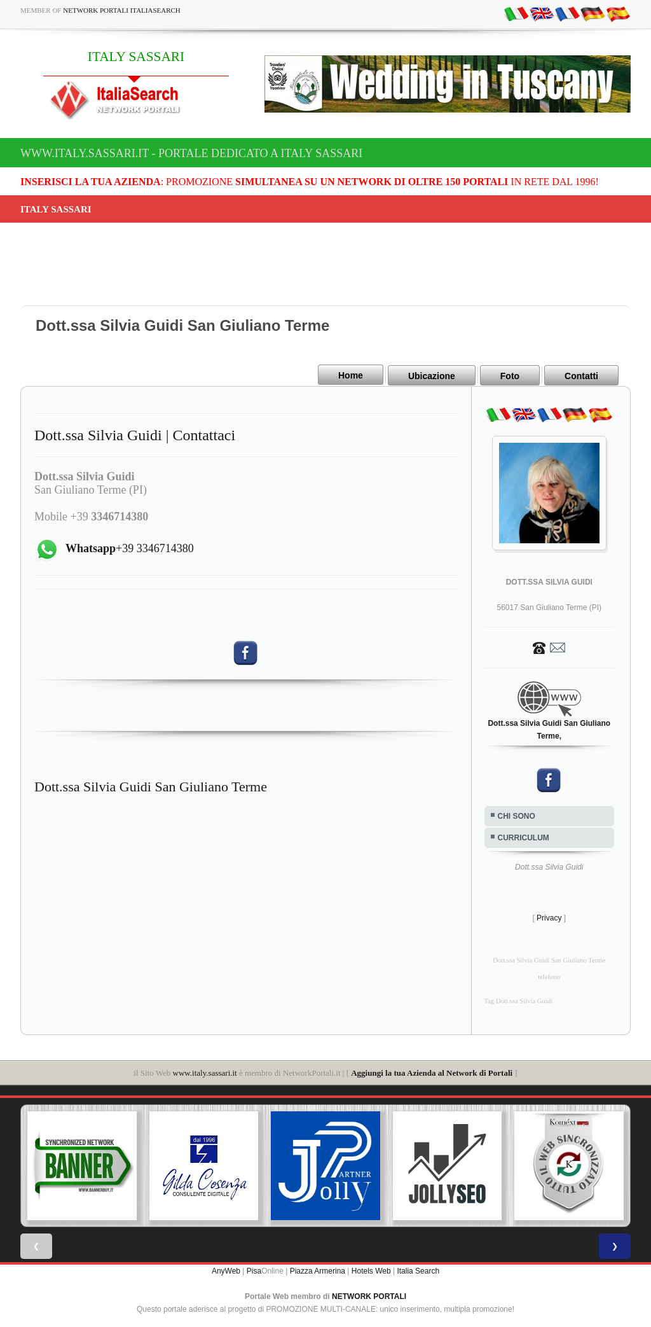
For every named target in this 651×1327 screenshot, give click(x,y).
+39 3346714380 (129, 547)
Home (350, 375)
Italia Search (418, 1269)
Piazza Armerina (317, 1269)
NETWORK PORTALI (369, 1295)
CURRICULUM (523, 836)
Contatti (581, 375)
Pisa (254, 1269)
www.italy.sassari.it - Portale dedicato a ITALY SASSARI (191, 153)
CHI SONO (516, 814)
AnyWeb (226, 1269)
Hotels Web (371, 1269)
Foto (509, 375)
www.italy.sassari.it (205, 1071)
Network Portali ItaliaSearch (122, 10)
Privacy (549, 916)
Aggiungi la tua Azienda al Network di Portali (431, 1071)
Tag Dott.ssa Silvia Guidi (518, 999)
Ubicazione (431, 375)
